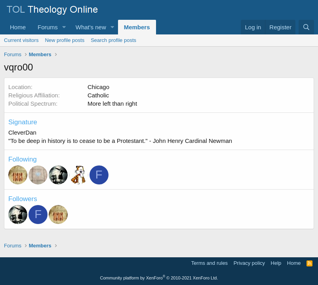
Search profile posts (113, 40)
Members (137, 27)
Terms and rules (209, 263)
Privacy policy (249, 263)
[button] (64, 27)
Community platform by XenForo (159, 278)
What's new (91, 27)
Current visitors (21, 40)
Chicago (98, 87)
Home (18, 27)
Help (276, 263)
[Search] (306, 27)
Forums (48, 27)
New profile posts (64, 40)
